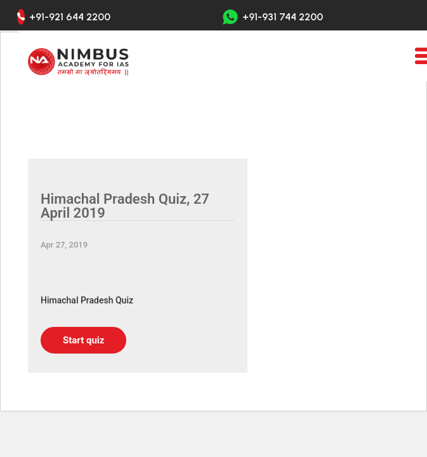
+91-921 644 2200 (69, 17)
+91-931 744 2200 (273, 16)
